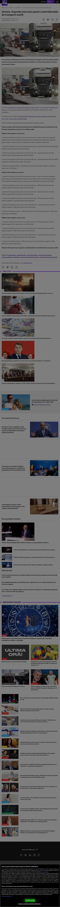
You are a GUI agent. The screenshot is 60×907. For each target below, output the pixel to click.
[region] (30, 885)
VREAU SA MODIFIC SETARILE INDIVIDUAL (29, 904)
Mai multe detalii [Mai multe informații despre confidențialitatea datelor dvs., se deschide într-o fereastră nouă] (44, 871)
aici (17, 879)
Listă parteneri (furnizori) (6, 896)
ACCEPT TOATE (30, 900)
